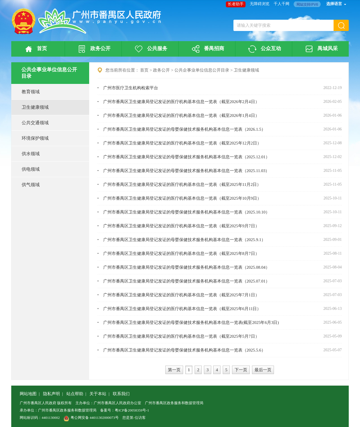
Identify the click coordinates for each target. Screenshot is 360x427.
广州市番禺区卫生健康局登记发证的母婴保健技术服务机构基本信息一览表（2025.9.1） (184, 239)
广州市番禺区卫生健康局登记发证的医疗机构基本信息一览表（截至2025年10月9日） (182, 198)
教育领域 (31, 91)
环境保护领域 (35, 138)
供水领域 (31, 153)
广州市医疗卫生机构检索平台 (130, 88)
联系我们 (121, 394)
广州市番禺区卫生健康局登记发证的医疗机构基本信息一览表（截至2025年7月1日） (181, 295)
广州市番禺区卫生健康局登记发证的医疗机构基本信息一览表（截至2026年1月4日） (181, 115)
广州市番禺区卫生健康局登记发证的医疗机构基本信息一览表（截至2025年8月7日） (181, 253)
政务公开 (93, 49)
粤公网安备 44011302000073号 (91, 417)
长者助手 (236, 4)
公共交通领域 (35, 122)
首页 (35, 49)
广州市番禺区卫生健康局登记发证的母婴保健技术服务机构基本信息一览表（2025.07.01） (186, 281)
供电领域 (31, 169)
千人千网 (281, 4)
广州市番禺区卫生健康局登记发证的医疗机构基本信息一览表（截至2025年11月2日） (182, 184)
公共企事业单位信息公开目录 (201, 70)
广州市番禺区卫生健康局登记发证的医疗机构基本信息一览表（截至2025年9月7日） (181, 226)
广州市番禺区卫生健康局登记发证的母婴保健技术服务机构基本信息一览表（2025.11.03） (186, 170)
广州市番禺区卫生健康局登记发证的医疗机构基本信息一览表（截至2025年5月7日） (181, 336)
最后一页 (263, 370)
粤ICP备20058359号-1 (132, 410)
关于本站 (97, 394)
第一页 (174, 370)
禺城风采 (320, 49)
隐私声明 (51, 394)
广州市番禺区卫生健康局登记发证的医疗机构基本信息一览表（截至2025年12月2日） (182, 143)
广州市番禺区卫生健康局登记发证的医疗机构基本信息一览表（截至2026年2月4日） (181, 101)
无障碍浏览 (259, 4)
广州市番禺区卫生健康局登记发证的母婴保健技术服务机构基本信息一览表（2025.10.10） (186, 212)
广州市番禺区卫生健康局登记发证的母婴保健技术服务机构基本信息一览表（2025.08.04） (186, 267)
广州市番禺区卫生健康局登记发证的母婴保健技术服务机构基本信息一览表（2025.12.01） (186, 157)
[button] (341, 25)
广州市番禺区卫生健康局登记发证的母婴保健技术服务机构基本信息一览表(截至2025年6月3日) (191, 322)
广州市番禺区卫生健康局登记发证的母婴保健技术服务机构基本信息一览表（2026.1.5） (184, 129)
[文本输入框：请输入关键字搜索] (283, 25)
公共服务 (150, 49)
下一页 (241, 370)
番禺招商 (207, 49)
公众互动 (264, 49)
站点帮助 (74, 394)
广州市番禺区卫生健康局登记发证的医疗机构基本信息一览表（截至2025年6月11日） (182, 308)
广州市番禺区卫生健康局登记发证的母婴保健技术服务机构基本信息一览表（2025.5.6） (184, 350)
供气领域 (31, 184)
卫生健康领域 (35, 107)
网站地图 (28, 394)
